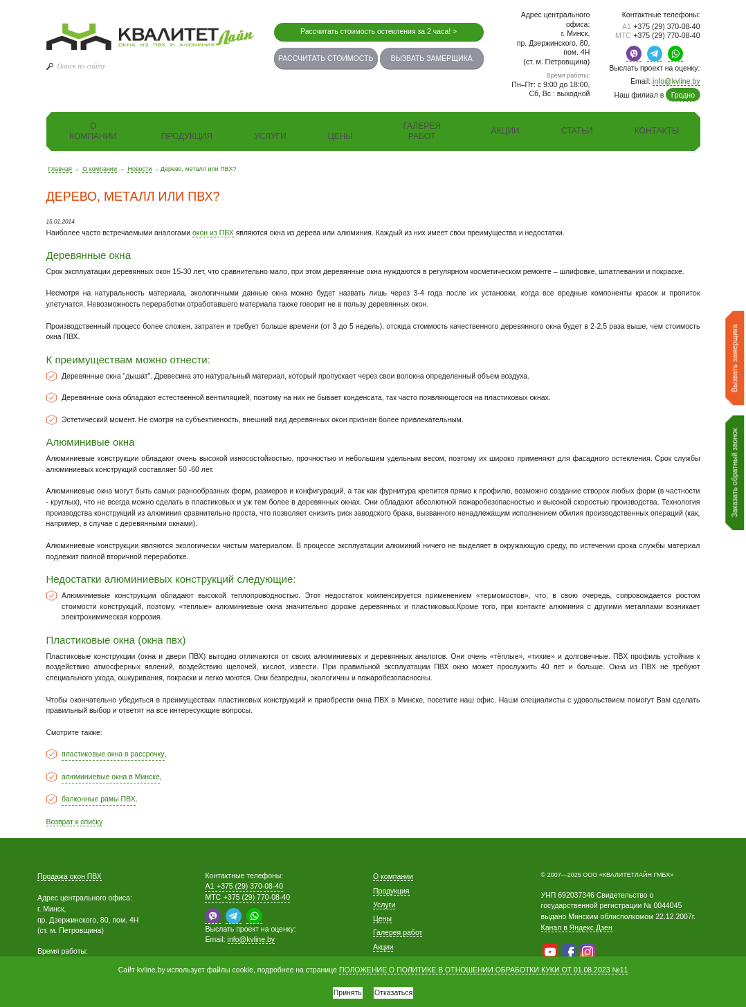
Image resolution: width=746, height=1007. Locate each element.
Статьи (577, 131)
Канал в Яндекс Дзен (576, 927)
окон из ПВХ (213, 232)
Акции (505, 131)
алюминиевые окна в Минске (111, 776)
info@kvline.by (676, 81)
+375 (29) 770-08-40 (657, 35)
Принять (343, 990)
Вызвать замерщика (431, 58)
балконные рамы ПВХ (99, 799)
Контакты (657, 131)
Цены (340, 136)
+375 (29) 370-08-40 (661, 26)
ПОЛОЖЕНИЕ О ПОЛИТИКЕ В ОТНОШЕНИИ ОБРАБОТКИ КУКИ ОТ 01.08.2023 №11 (483, 965)
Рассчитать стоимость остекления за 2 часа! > (378, 31)
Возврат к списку (74, 821)
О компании (93, 131)
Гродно (683, 95)
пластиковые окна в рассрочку (113, 754)
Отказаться (398, 990)
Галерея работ (422, 131)
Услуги (270, 136)
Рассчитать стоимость (325, 58)
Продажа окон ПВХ (69, 876)
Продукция (186, 136)
